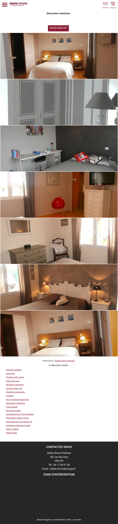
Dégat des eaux (13, 381)
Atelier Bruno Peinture (65, 361)
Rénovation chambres (15, 403)
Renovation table (13, 410)
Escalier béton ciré (14, 388)
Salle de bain (11, 433)
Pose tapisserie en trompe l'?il (19, 422)
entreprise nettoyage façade (18, 425)
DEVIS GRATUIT (60, 27)
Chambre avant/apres (15, 392)
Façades (9, 396)
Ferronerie (10, 373)
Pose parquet (12, 407)
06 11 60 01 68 (61, 464)
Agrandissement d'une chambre (20, 414)
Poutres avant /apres (15, 377)
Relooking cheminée (15, 385)
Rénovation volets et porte (17, 418)
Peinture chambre (14, 370)
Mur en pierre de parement (17, 399)
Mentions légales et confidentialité (51, 520)
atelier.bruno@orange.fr (63, 468)
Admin (69, 520)
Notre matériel (12, 429)
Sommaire (77, 520)
